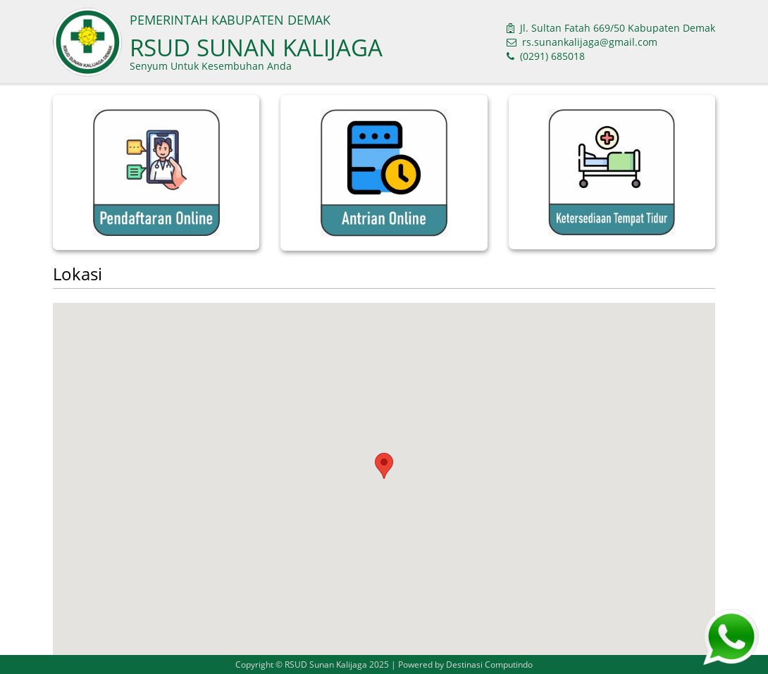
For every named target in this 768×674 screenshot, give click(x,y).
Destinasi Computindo (489, 664)
